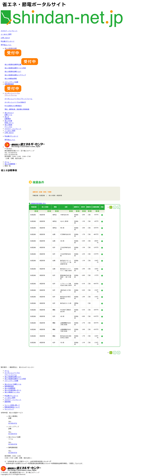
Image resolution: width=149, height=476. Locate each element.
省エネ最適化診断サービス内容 (15, 68)
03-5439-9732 (12, 423)
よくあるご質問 (6, 34)
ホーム (7, 162)
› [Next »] (118, 352)
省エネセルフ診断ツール (13, 384)
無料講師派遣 (9, 386)
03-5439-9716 (12, 452)
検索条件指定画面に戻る (38, 203)
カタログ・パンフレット (9, 31)
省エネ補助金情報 (11, 78)
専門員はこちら (6, 45)
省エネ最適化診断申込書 (21, 64)
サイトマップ (9, 409)
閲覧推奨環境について (12, 407)
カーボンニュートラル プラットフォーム (18, 99)
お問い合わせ (5, 38)
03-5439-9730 (12, 444)
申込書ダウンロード (7, 41)
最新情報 (8, 401)
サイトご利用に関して (12, 405)
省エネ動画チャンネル (12, 392)
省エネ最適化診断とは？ (13, 71)
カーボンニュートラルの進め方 (15, 102)
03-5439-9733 (12, 434)
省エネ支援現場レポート (13, 390)
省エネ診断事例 (10, 164)
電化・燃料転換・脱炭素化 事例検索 (17, 109)
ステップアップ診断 (11, 82)
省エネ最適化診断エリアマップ (15, 75)
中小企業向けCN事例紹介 (13, 106)
